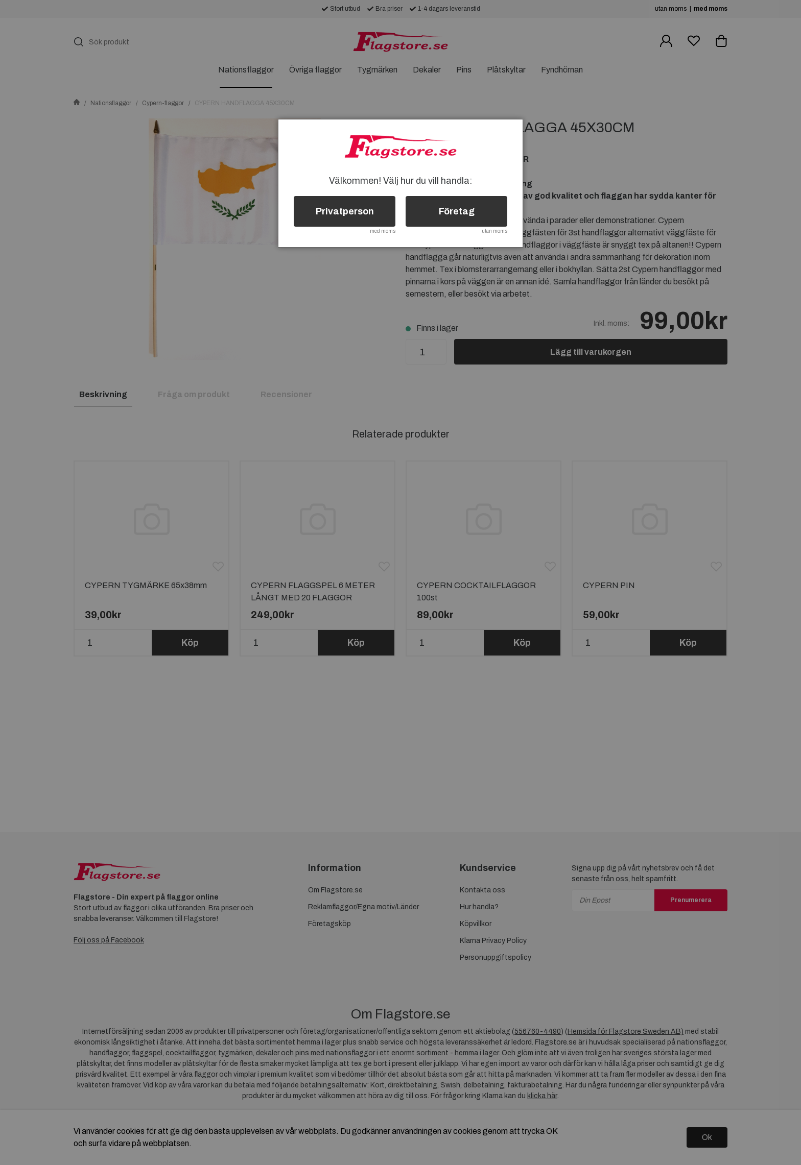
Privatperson (345, 211)
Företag (457, 211)
